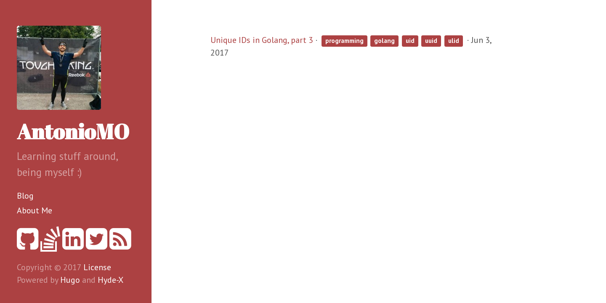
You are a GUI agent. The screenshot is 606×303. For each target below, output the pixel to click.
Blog (25, 195)
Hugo (70, 279)
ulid (453, 41)
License (97, 267)
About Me (34, 210)
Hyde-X (110, 279)
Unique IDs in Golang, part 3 (261, 40)
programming (344, 41)
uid (410, 41)
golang (384, 41)
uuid (431, 41)
